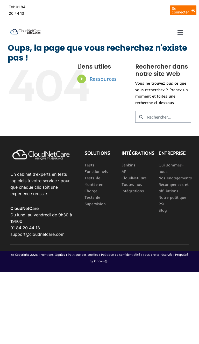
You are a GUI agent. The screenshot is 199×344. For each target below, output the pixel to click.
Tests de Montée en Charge (93, 184)
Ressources (103, 79)
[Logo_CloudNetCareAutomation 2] (25, 30)
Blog (163, 210)
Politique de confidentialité (121, 255)
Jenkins (129, 165)
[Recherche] (141, 117)
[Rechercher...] (163, 117)
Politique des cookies (83, 255)
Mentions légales (53, 255)
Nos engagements (175, 177)
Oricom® (101, 261)
